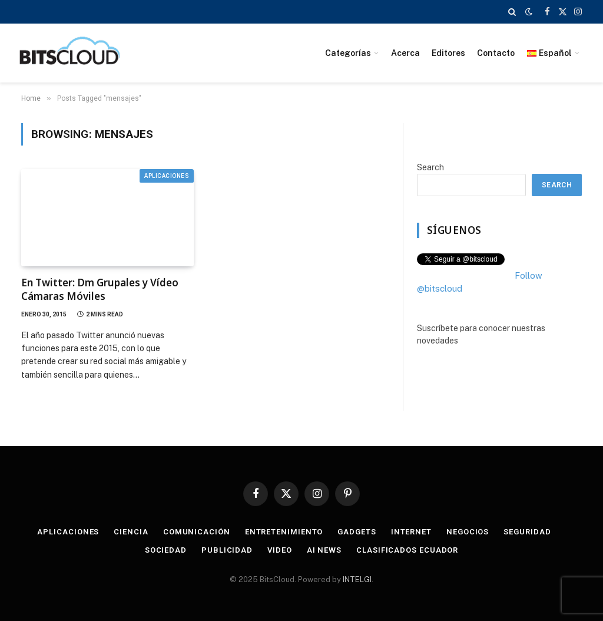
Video (279, 550)
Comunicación (196, 531)
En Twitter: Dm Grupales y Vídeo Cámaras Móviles (99, 289)
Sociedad (166, 550)
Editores (448, 53)
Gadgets (356, 531)
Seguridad (527, 531)
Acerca (405, 53)
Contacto (496, 53)
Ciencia (131, 531)
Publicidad (227, 550)
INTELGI (357, 579)
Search (430, 167)
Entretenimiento (284, 531)
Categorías (348, 53)
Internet (411, 531)
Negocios (467, 531)
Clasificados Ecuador (407, 550)
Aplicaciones (166, 176)
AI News (324, 550)
